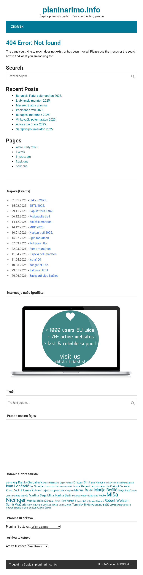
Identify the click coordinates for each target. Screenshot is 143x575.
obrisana (22, 166)
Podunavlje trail (39, 216)
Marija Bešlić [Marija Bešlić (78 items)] (105, 490)
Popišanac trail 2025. (30, 110)
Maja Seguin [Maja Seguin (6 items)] (67, 490)
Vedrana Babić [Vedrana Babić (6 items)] (13, 507)
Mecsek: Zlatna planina (31, 105)
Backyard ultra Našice (43, 275)
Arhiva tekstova (16, 546)
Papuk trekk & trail (41, 211)
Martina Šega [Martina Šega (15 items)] (38, 495)
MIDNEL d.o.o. (125, 564)
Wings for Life (38, 265)
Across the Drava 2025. (31, 124)
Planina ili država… (18, 526)
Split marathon (39, 238)
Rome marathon (40, 249)
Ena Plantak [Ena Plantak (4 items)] (97, 482)
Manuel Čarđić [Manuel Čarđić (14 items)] (83, 490)
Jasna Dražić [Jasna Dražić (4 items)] (51, 486)
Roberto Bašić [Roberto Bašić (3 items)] (81, 501)
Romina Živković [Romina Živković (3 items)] (96, 501)
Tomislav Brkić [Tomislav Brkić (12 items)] (81, 504)
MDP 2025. (36, 227)
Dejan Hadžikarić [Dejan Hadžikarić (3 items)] (51, 483)
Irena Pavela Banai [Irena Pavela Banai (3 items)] (125, 483)
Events (20, 152)
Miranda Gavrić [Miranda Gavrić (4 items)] (80, 495)
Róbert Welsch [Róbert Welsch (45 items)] (116, 500)
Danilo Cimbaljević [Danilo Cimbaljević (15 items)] (30, 482)
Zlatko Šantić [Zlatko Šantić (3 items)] (44, 508)
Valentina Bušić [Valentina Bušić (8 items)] (100, 504)
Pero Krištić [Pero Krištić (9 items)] (67, 500)
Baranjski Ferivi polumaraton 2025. (39, 96)
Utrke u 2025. (38, 200)
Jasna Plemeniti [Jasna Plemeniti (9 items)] (82, 486)
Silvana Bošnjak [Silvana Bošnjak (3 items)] (50, 505)
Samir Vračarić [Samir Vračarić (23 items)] (16, 504)
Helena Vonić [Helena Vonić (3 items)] (110, 483)
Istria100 (35, 259)
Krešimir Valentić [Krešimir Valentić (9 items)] (120, 486)
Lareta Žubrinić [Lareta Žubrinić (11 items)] (32, 490)
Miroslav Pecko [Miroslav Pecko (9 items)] (97, 495)
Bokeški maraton (40, 222)
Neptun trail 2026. (41, 232)
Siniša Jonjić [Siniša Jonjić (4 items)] (64, 504)
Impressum (23, 156)
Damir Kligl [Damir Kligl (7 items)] (11, 482)
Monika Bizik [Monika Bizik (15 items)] (35, 501)
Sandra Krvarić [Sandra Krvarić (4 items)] (34, 504)
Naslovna (22, 161)
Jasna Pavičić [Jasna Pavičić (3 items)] (65, 486)
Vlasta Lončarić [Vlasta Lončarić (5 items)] (30, 507)
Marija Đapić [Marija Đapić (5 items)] (124, 490)
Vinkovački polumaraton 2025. (36, 119)
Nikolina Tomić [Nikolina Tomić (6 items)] (52, 501)
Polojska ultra (38, 243)
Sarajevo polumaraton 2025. (34, 129)
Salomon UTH (38, 270)
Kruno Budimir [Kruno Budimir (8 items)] (14, 490)
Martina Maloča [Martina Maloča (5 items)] (20, 495)
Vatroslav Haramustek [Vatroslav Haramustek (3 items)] (120, 505)
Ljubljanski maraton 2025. (33, 100)
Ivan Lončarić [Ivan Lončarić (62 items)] (17, 486)
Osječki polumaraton (43, 254)
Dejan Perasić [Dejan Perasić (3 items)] (66, 483)
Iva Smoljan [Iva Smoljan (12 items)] (37, 486)
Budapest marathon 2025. (33, 115)
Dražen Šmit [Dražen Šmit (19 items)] (81, 482)
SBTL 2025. (37, 205)
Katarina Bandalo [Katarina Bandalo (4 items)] (100, 486)
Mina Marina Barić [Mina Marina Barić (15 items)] (59, 495)
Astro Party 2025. (27, 147)
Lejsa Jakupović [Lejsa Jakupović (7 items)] (51, 490)
